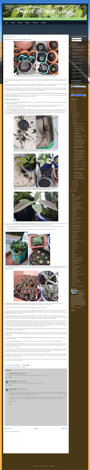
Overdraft (74, 243)
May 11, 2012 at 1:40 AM (21, 381)
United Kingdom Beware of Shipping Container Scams (79, 154)
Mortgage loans (75, 237)
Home (6, 22)
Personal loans (75, 248)
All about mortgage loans (77, 196)
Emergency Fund (75, 212)
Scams (73, 264)
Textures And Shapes (77, 138)
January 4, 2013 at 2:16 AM (21, 389)
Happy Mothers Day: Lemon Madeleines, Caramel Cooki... (79, 147)
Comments (74, 40)
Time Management (76, 280)
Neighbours (74, 242)
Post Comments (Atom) (15, 431)
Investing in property (76, 231)
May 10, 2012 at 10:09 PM (21, 373)
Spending (74, 269)
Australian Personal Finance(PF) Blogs (77, 173)
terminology (74, 276)
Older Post (64, 428)
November (76, 115)
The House (74, 278)
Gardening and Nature (20, 367)
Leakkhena (11, 381)
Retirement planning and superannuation (77, 261)
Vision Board (74, 283)
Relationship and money (77, 257)
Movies (73, 239)
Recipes (74, 256)
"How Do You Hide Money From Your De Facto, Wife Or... (79, 169)
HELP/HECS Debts (76, 228)
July (74, 118)
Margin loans (74, 234)
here (63, 80)
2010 (74, 189)
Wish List (35, 22)
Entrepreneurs (75, 214)
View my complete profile (76, 307)
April (75, 180)
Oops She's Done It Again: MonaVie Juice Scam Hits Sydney (77, 63)
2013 (74, 110)
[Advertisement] (28, 30)
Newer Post (8, 428)
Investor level (75, 233)
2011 (74, 187)
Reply (10, 377)
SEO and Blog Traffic (76, 266)
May (75, 122)
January (75, 185)
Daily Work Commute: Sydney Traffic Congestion (79, 136)
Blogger (55, 466)
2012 (74, 111)
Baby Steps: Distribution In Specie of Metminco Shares (79, 156)
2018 (74, 103)
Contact (20, 22)
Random (74, 251)
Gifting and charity (76, 225)
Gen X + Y (74, 223)
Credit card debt (75, 205)
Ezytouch (74, 216)
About (13, 22)
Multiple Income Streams (77, 240)
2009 (74, 191)
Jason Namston (12, 373)
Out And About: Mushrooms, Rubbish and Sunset (79, 144)
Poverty (73, 250)
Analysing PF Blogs (76, 197)
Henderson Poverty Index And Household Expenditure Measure (78, 47)
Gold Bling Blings (75, 226)
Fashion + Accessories (76, 217)
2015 (74, 108)
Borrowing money (75, 199)
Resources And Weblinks (77, 259)
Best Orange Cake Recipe (77, 59)
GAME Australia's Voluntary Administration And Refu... (79, 141)
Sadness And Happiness (78, 126)
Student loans (75, 272)
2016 (74, 106)
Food (73, 220)
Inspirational (74, 229)
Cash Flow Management (77, 202)
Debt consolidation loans (77, 207)
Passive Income (75, 245)
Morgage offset (75, 236)
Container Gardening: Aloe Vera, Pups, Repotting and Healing (78, 50)
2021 (74, 101)
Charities (43, 22)
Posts (73, 38)
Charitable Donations (75, 82)
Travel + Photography (76, 281)
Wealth (73, 284)
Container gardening (12, 367)
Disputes (74, 211)
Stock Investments (76, 271)
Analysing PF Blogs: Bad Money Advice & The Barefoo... (78, 159)
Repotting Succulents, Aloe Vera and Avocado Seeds (79, 178)
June (75, 120)
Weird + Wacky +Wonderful (77, 286)
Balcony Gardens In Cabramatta (77, 134)
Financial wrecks (75, 219)
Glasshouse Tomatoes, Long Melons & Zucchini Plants (79, 151)
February (76, 183)
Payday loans (75, 246)
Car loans (74, 201)
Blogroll (27, 22)
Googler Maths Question (78, 175)
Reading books (75, 254)
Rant (73, 253)
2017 (74, 104)
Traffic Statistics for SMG (77, 66)
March (75, 182)
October (75, 116)
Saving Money (75, 263)
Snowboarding (75, 268)
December (76, 113)
